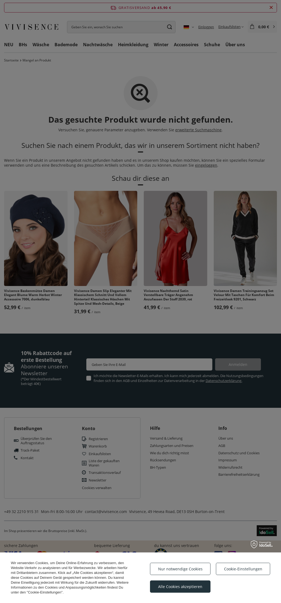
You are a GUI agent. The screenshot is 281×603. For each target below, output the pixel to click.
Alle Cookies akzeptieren (180, 586)
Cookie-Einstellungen (243, 568)
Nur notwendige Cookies (180, 568)
